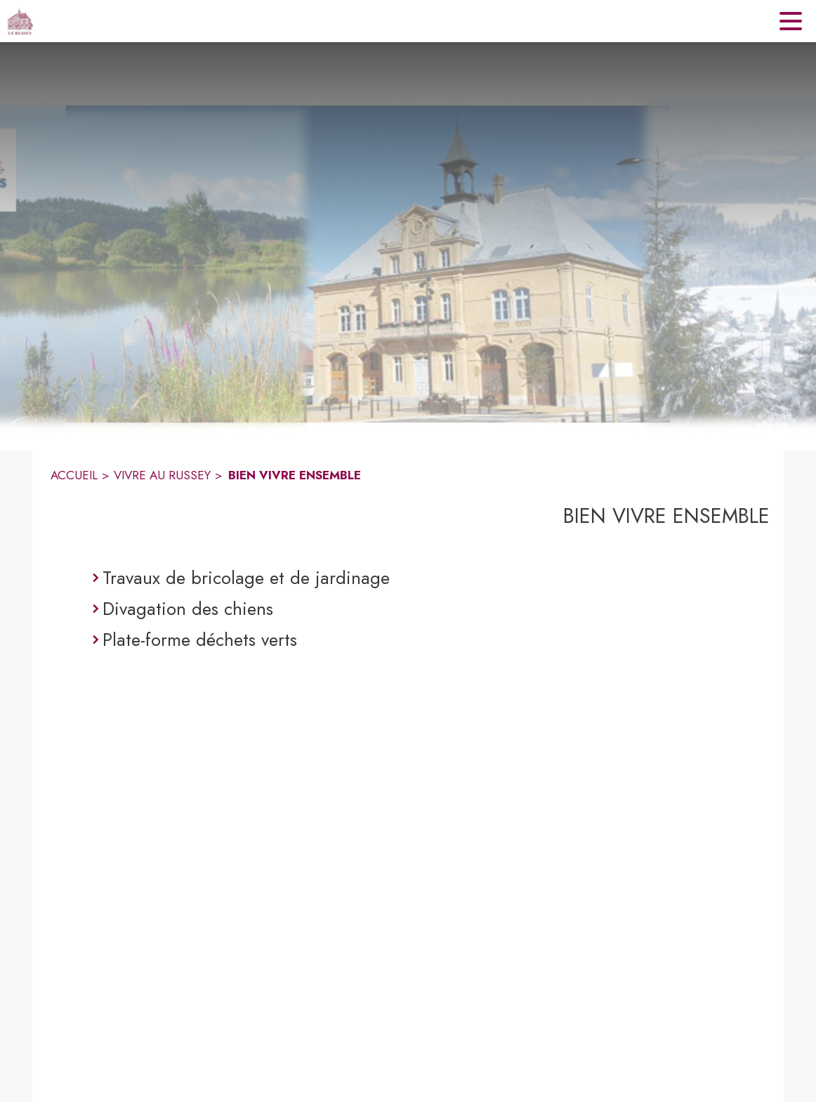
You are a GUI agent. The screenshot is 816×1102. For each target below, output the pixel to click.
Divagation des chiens (188, 609)
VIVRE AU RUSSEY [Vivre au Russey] (162, 475)
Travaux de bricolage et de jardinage (246, 578)
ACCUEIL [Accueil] (74, 475)
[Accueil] (20, 21)
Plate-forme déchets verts (200, 640)
